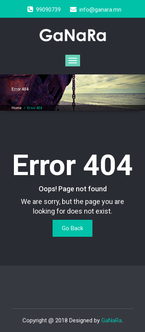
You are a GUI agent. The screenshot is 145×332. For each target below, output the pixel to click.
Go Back (72, 228)
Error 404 (34, 108)
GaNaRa (111, 320)
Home (17, 108)
